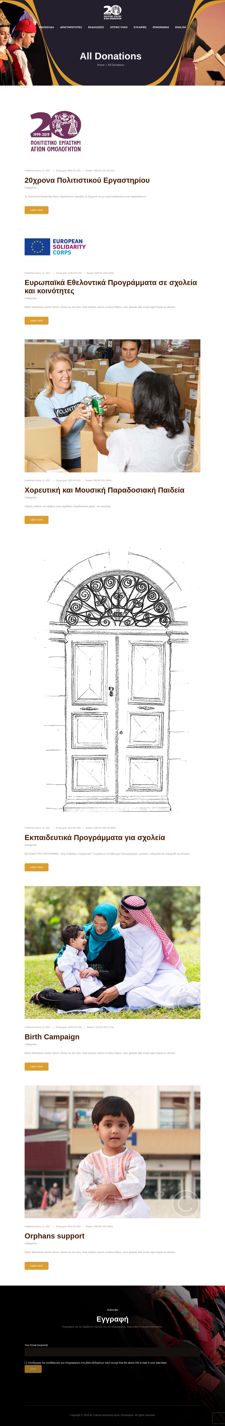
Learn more (36, 210)
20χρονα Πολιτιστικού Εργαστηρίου (87, 180)
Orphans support (55, 1236)
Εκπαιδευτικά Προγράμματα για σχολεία (95, 838)
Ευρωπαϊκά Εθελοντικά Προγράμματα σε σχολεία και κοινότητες (111, 287)
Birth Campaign (52, 1037)
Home (101, 64)
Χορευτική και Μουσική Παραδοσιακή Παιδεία (104, 490)
